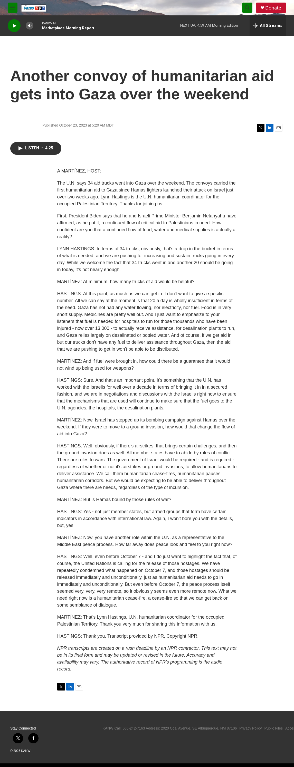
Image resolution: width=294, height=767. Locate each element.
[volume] (29, 26)
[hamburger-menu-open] (12, 8)
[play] (14, 26)
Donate (273, 8)
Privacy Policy (250, 728)
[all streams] (268, 25)
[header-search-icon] (247, 8)
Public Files (273, 728)
